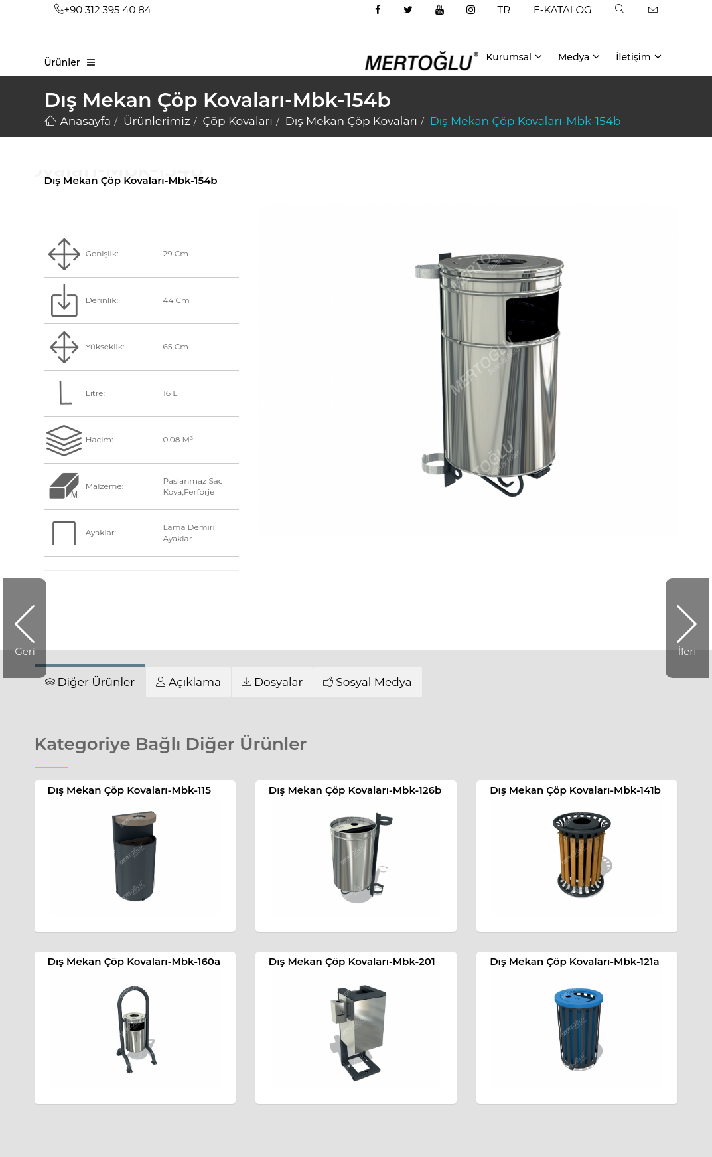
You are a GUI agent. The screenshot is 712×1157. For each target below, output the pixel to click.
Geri (30, 628)
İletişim (638, 56)
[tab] (188, 682)
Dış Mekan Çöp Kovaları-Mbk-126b (355, 790)
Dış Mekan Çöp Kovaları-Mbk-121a (574, 961)
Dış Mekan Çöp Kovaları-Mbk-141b (575, 790)
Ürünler (62, 62)
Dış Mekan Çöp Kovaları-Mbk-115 (129, 790)
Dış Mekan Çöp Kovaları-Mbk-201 (352, 961)
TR (504, 9)
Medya (579, 56)
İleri (681, 628)
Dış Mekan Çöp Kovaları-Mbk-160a (134, 961)
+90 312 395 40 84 (102, 9)
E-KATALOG (563, 9)
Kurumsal (514, 56)
